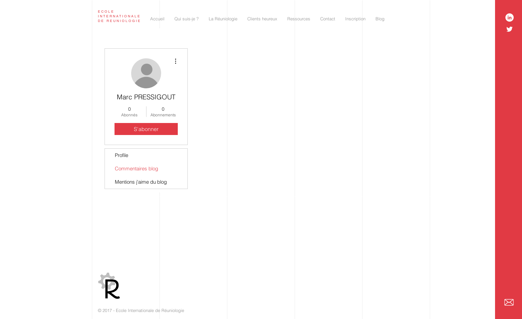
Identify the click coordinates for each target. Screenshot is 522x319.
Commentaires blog (136, 168)
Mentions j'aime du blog (141, 182)
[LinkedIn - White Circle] (509, 17)
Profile (121, 155)
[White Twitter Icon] (509, 29)
